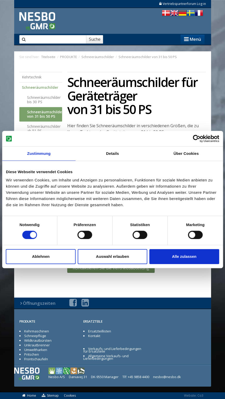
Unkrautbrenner (37, 345)
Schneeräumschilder (40, 87)
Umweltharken (35, 349)
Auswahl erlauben (112, 256)
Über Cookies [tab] (186, 153)
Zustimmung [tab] (39, 153)
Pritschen (31, 354)
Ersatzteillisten (99, 331)
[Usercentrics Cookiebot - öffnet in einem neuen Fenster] (196, 138)
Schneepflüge (35, 335)
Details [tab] (112, 153)
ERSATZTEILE (92, 321)
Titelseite (48, 56)
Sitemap (50, 395)
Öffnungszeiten (39, 303)
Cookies (70, 395)
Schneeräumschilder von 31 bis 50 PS (44, 114)
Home (29, 395)
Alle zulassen (184, 256)
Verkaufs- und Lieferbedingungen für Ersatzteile (112, 350)
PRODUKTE (27, 321)
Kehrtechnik (31, 77)
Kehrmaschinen (36, 331)
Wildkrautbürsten (38, 340)
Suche (95, 39)
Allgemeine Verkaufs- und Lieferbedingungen (106, 357)
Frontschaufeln (36, 359)
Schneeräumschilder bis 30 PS (44, 99)
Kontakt (94, 335)
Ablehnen (40, 256)
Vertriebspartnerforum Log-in (182, 4)
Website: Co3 (193, 395)
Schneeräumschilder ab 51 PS (44, 128)
